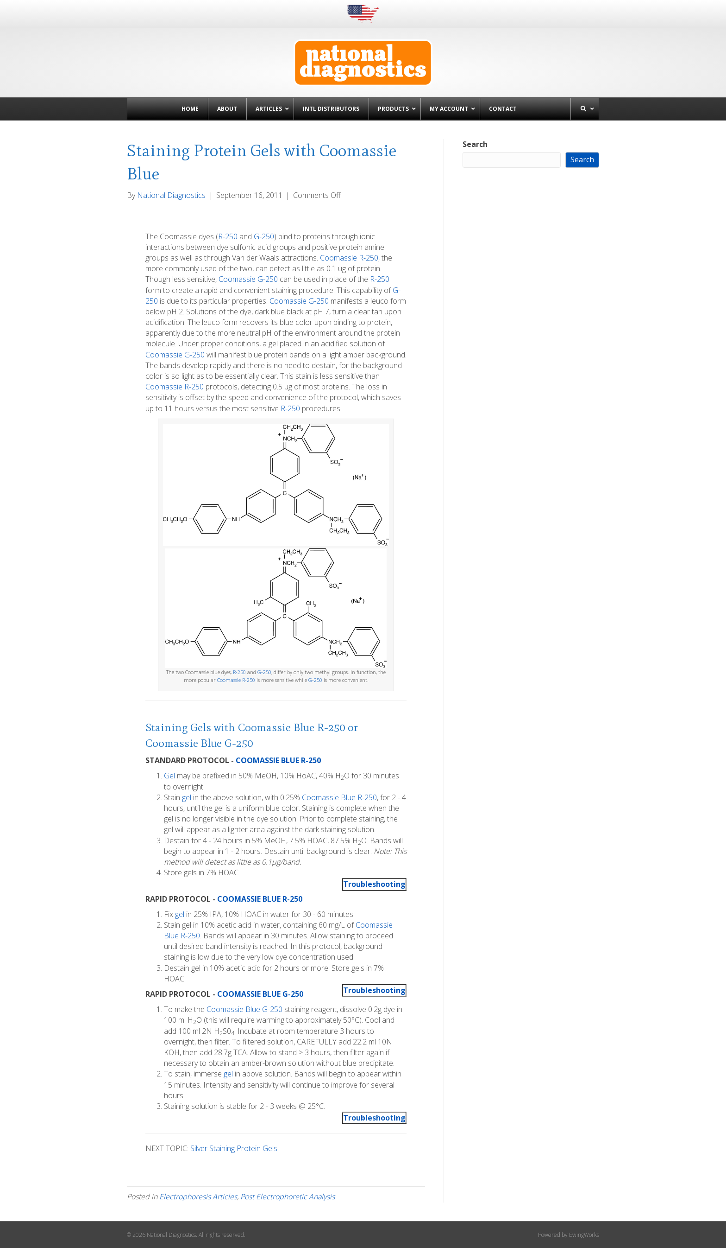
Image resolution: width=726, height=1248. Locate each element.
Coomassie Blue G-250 (199, 743)
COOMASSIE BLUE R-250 (278, 760)
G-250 (264, 236)
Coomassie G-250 (248, 279)
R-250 (228, 236)
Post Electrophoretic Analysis (287, 1196)
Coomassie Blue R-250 (291, 727)
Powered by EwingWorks (568, 1235)
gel (186, 797)
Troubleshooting (374, 884)
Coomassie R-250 (349, 258)
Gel (169, 775)
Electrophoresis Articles (198, 1196)
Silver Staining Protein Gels (233, 1148)
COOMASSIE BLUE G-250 (260, 994)
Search (475, 144)
